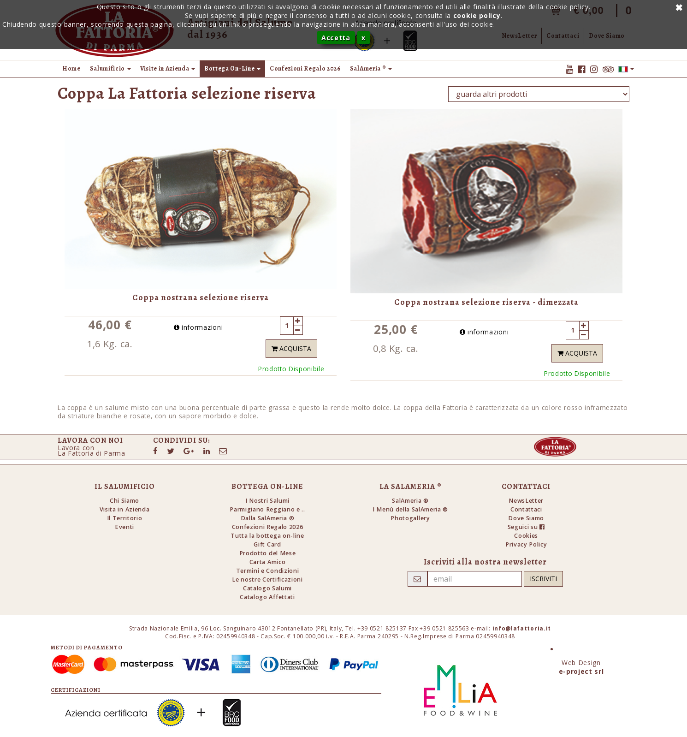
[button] (626, 68)
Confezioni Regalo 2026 (305, 68)
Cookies (526, 536)
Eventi (124, 527)
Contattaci (526, 509)
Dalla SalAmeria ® (268, 518)
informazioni (198, 327)
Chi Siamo (124, 501)
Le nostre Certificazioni (267, 579)
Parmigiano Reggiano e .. (267, 509)
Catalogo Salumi (267, 588)
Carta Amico (267, 562)
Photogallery (410, 518)
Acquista (291, 348)
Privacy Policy (526, 544)
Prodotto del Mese (267, 553)
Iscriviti (543, 578)
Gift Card (267, 544)
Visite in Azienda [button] (167, 68)
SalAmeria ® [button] (371, 68)
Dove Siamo (526, 518)
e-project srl (581, 671)
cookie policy (477, 15)
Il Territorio (124, 518)
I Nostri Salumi (267, 501)
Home (71, 68)
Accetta (335, 37)
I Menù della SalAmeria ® (410, 509)
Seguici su (526, 527)
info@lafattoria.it (521, 628)
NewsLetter (526, 501)
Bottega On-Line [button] (232, 68)
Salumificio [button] (110, 68)
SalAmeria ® (410, 501)
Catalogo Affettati (267, 597)
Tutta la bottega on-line (267, 536)
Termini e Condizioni (267, 571)
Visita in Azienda (125, 509)
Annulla (678, 7)
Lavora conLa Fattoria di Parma (91, 450)
